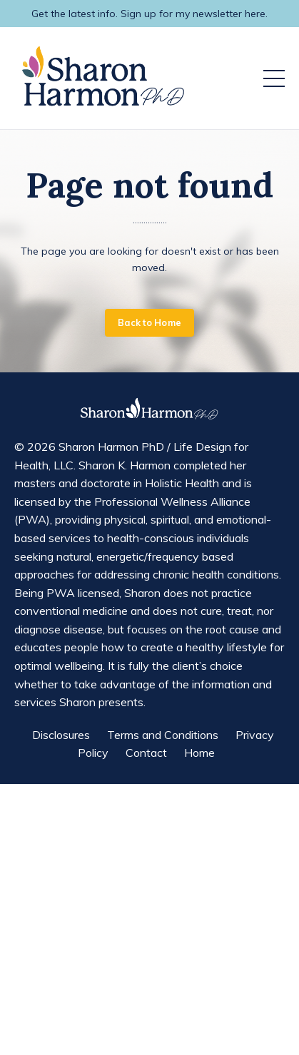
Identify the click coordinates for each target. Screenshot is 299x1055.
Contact (146, 752)
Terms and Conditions (162, 735)
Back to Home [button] (149, 322)
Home (199, 752)
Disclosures (61, 735)
